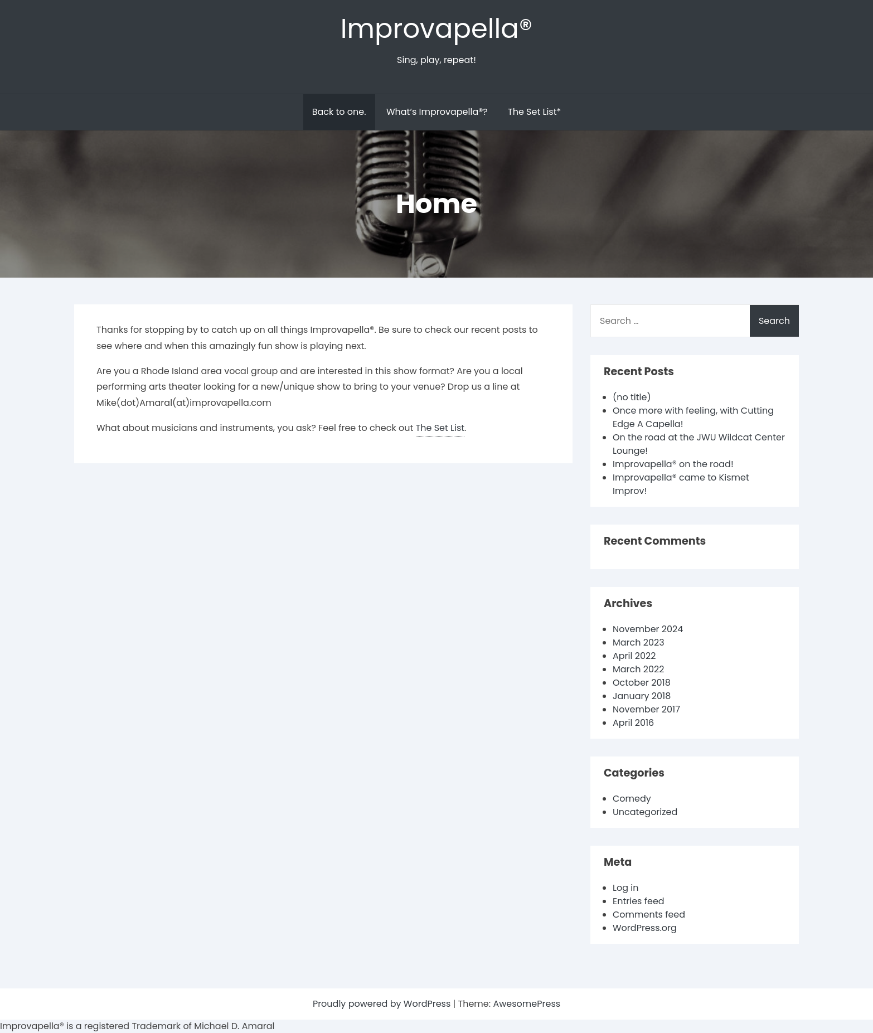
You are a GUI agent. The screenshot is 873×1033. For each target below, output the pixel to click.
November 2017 (646, 709)
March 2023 (639, 642)
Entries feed (639, 901)
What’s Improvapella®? (437, 111)
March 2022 (638, 669)
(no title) (632, 397)
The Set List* (534, 111)
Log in (625, 887)
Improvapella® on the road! (673, 464)
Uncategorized (645, 812)
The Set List (440, 427)
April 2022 (634, 655)
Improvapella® (436, 28)
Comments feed (649, 914)
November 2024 (648, 629)
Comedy (632, 798)
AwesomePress (526, 1003)
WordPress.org (645, 928)
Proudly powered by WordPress (383, 1003)
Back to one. (339, 111)
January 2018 (642, 696)
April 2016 (633, 722)
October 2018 (642, 682)
